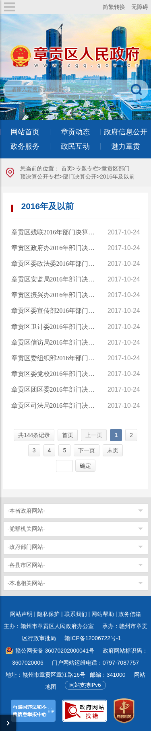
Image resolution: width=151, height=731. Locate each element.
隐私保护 (48, 614)
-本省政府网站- (26, 510)
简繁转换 (114, 7)
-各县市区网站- (26, 565)
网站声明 (21, 614)
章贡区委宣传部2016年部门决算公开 (53, 310)
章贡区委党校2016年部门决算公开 (53, 373)
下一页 (86, 450)
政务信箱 (129, 614)
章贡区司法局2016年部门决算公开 (53, 405)
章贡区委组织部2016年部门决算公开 (53, 358)
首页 (66, 168)
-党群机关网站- (26, 529)
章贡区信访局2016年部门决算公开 (53, 342)
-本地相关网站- (26, 583)
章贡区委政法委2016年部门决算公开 (53, 263)
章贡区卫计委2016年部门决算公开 (53, 326)
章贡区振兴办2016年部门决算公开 (53, 295)
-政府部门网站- (26, 547)
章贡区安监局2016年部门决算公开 (53, 279)
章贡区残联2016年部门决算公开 (53, 232)
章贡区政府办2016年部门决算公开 (53, 247)
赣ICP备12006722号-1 (92, 638)
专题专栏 (87, 168)
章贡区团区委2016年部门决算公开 (53, 389)
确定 (85, 465)
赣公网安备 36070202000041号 (55, 650)
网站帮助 (102, 614)
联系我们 (75, 614)
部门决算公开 (80, 176)
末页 (112, 450)
